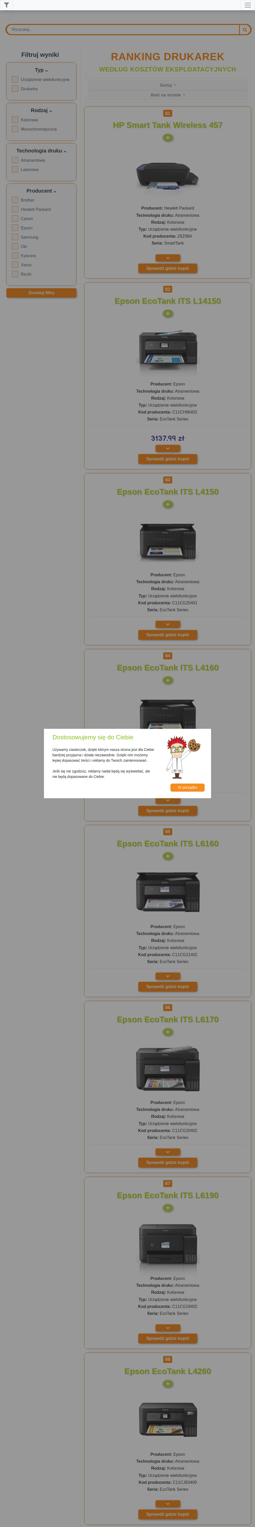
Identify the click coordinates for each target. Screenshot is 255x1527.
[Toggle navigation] (248, 5)
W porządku (187, 787)
